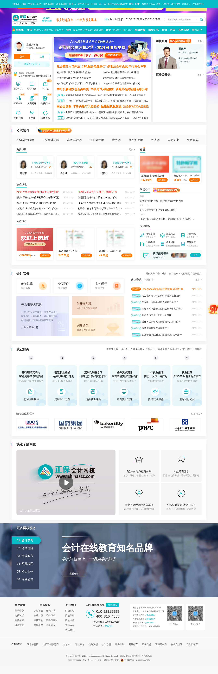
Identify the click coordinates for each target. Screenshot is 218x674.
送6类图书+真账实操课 (152, 175)
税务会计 (137, 349)
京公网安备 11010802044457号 (135, 660)
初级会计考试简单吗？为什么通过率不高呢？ (39, 214)
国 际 (60, 118)
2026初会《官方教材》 (70, 250)
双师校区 (69, 630)
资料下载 (19, 625)
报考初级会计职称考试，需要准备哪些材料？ (100, 214)
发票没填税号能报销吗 (76, 112)
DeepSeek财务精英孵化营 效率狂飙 (162, 289)
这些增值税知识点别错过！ (155, 328)
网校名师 (69, 620)
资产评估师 (83, 4)
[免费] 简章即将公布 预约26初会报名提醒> (37, 192)
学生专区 (50, 625)
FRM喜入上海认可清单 (96, 118)
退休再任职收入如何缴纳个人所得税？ (161, 321)
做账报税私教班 (111, 106)
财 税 (60, 112)
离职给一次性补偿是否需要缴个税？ (160, 302)
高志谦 (23, 167)
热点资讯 (21, 184)
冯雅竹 (104, 167)
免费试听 (21, 149)
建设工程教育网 (51, 644)
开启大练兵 (27, 327)
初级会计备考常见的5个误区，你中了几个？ (100, 208)
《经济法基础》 (80, 162)
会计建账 (173, 273)
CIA (158, 4)
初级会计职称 (19, 4)
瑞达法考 (79, 644)
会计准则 (162, 273)
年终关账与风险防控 (86, 106)
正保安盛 (146, 644)
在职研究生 (198, 4)
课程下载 (38, 610)
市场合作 (69, 625)
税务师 (72, 4)
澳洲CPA (175, 4)
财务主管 (162, 349)
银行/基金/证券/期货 (117, 4)
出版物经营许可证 (111, 660)
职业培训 (119, 644)
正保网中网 (161, 644)
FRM (137, 4)
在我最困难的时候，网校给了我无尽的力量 (161, 201)
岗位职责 (185, 273)
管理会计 (186, 4)
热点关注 (136, 289)
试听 (50, 167)
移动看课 (38, 625)
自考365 (67, 644)
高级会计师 (48, 4)
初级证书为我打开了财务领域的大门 (158, 210)
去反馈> (109, 626)
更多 (130, 149)
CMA (152, 4)
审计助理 (187, 349)
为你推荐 (21, 221)
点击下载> (149, 622)
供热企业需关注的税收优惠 (103, 112)
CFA (131, 4)
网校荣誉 (69, 615)
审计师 (102, 4)
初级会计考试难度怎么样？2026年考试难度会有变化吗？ (45, 208)
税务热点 (197, 273)
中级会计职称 (34, 4)
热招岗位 (195, 413)
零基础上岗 (112, 349)
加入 (195, 255)
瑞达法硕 (93, 644)
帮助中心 (19, 610)
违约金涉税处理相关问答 (130, 112)
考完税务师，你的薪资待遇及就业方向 (161, 295)
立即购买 (45, 255)
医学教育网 (32, 644)
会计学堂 (106, 644)
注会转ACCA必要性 (136, 106)
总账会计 (150, 349)
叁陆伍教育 (192, 644)
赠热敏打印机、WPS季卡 (186, 175)
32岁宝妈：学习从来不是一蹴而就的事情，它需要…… (167, 219)
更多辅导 (193, 140)
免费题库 (19, 620)
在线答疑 (38, 615)
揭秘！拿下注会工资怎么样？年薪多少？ (162, 308)
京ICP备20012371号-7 (92, 660)
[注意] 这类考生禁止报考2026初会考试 (97, 197)
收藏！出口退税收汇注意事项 (156, 315)
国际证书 (173, 140)
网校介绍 (69, 610)
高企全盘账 (64, 106)
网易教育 (133, 644)
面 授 (60, 100)
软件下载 (50, 615)
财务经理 (174, 349)
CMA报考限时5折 (74, 118)
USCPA (165, 4)
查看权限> (150, 615)
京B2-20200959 (74, 660)
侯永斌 (63, 167)
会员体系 (50, 610)
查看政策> (150, 619)
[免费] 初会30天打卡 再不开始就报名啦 (97, 192)
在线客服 (112, 605)
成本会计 (125, 349)
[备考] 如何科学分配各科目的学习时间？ (36, 203)
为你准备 (145, 226)
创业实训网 (176, 644)
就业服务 (22, 349)
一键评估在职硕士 (139, 118)
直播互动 (38, 620)
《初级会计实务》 (41, 162)
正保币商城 (52, 620)
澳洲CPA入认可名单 (119, 118)
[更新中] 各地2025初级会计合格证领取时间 (99, 203)
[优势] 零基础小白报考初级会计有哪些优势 (37, 197)
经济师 (93, 4)
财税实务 (150, 273)
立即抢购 (162, 180)
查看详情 (74, 573)
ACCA (145, 4)
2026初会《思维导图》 (110, 250)
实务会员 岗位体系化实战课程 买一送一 (162, 334)
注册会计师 (61, 4)
